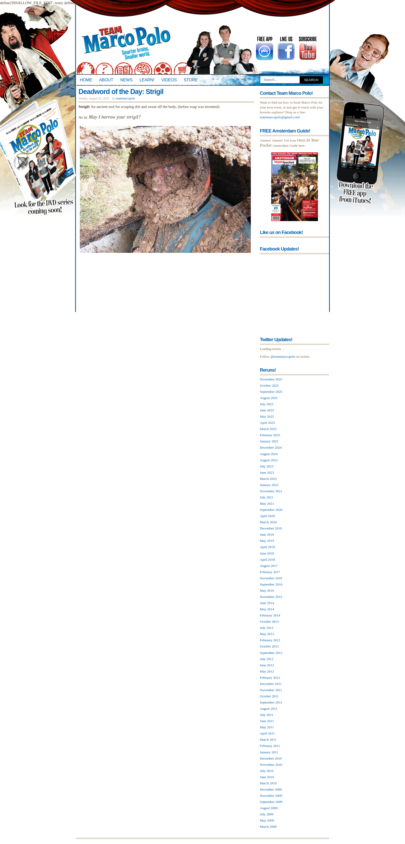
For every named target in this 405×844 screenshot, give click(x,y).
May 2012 (267, 671)
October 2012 (269, 646)
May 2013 (267, 634)
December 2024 (271, 447)
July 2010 (266, 771)
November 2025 (271, 379)
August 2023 (269, 460)
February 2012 (270, 677)
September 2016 (271, 584)
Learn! (146, 79)
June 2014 (267, 603)
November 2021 (271, 491)
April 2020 (267, 516)
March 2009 (268, 827)
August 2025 (269, 398)
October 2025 (269, 385)
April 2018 (267, 559)
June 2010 (267, 777)
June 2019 (267, 534)
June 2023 (267, 472)
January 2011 (269, 752)
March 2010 (268, 783)
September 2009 (271, 802)
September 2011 (271, 702)
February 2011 (270, 746)
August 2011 (268, 708)
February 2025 (270, 435)
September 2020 (271, 510)
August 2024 (269, 454)
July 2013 (266, 628)
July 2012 (266, 659)
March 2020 (268, 522)
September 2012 (271, 653)
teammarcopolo (125, 98)
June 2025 (267, 410)
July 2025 (266, 404)
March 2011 (268, 739)
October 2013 (269, 621)
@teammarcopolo (282, 356)
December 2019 (271, 528)
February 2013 (270, 640)
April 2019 (267, 547)
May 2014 (267, 609)
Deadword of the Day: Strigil (121, 92)
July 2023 (266, 466)
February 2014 (270, 615)
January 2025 (269, 441)
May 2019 (267, 541)
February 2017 (270, 572)
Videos (169, 79)
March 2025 (268, 429)
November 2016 (271, 578)
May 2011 (267, 727)
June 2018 (267, 553)
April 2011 (267, 733)
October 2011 (269, 696)
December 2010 (271, 758)
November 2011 (271, 690)
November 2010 (271, 765)
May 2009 (267, 820)
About (106, 79)
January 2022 (269, 485)
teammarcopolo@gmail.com (279, 117)
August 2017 (269, 566)
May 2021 (267, 503)
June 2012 (267, 665)
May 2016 (267, 590)
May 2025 (267, 416)
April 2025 (267, 423)
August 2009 (269, 808)
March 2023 (268, 479)
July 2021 (266, 497)
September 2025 (271, 392)
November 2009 (271, 796)
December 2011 (271, 684)
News (126, 79)
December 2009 (271, 789)
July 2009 (266, 814)
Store (191, 79)
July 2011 (266, 715)
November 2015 (271, 597)
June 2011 (267, 721)
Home (86, 79)
